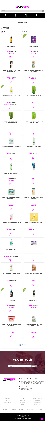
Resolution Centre (7, 402)
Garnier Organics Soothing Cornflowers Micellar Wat (34, 147)
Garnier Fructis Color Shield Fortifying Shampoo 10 (11, 121)
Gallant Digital (28, 418)
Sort (17, 31)
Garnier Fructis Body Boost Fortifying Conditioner (34, 96)
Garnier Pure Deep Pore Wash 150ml (34, 172)
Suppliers (22, 404)
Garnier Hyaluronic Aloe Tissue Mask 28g (11, 147)
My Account (7, 398)
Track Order (7, 400)
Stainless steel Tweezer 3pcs (33, 248)
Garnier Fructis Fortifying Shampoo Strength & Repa (34, 121)
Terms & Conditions (37, 398)
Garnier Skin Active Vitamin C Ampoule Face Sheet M (33, 198)
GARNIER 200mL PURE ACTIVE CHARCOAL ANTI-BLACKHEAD (11, 299)
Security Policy (37, 404)
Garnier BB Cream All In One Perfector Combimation (33, 71)
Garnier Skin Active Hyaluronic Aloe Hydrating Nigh (11, 198)
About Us (22, 398)
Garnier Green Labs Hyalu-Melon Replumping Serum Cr (34, 325)
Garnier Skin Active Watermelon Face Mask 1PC (11, 223)
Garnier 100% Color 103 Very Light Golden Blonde (33, 274)
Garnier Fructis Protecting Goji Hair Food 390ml (11, 325)
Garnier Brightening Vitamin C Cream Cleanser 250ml (11, 96)
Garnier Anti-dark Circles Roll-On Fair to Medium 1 (11, 71)
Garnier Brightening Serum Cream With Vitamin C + (11, 274)
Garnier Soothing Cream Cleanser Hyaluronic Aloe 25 (11, 248)
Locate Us (22, 400)
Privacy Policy (37, 400)
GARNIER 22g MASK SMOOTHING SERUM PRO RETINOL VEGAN (34, 45)
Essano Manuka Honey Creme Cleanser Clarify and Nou (11, 45)
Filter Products (22, 22)
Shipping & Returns (37, 402)
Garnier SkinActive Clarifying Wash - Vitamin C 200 (33, 223)
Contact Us (22, 402)
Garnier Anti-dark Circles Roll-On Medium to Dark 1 (34, 299)
